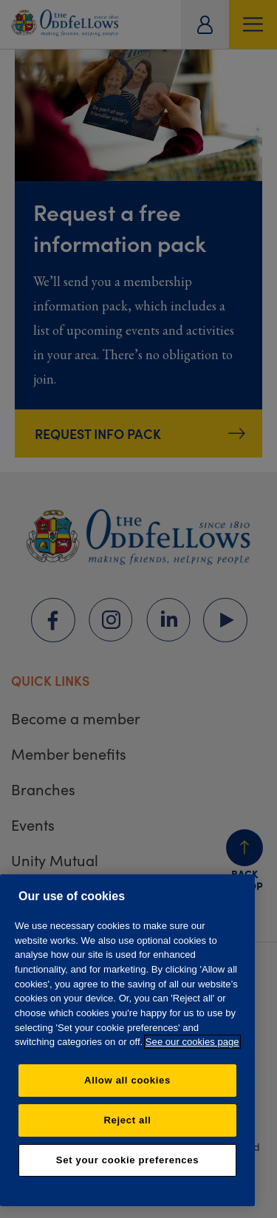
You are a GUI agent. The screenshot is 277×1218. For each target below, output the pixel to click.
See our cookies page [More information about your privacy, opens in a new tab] (192, 1041)
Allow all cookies (127, 1080)
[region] (127, 1040)
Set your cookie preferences (127, 1160)
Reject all (127, 1120)
